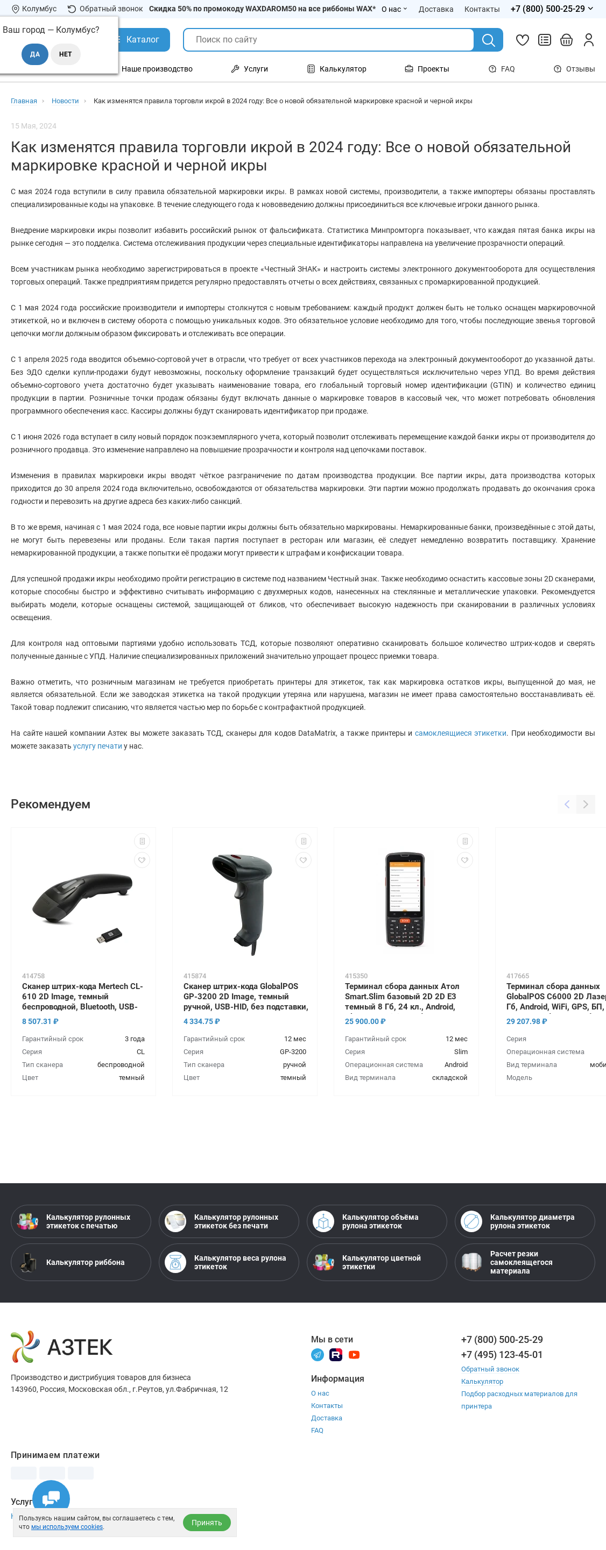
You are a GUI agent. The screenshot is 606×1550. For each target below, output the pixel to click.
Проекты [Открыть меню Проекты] (427, 69)
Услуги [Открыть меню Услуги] (249, 69)
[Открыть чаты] (51, 1499)
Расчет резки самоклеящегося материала (507, 1262)
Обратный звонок (105, 8)
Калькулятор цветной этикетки (367, 1262)
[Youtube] (354, 1354)
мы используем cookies (67, 1527)
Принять (207, 1522)
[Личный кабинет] (588, 39)
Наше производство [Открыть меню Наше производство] (151, 69)
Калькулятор (482, 1381)
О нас (320, 1393)
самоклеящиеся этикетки (461, 733)
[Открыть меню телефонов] (553, 9)
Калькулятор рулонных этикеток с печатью (73, 1221)
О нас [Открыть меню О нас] (395, 9)
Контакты (327, 1406)
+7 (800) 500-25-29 (502, 1339)
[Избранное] (522, 39)
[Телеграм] (317, 1354)
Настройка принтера (47, 1516)
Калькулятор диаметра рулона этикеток (518, 1221)
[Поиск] (488, 40)
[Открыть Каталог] (135, 40)
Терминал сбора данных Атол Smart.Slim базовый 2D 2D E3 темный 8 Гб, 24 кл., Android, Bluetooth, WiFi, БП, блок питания (408, 998)
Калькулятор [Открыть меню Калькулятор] (337, 69)
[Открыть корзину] (566, 39)
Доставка (326, 1418)
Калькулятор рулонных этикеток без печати (221, 1221)
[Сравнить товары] (544, 39)
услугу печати (97, 746)
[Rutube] (335, 1354)
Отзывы (574, 69)
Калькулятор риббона (71, 1262)
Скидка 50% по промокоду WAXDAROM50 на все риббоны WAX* (262, 8)
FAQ (501, 69)
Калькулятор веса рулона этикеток (225, 1262)
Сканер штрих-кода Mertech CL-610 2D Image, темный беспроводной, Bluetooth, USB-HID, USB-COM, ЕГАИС (82, 998)
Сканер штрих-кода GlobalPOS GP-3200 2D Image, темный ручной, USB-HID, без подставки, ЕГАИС (246, 998)
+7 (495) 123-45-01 (502, 1354)
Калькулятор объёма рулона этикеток (366, 1221)
